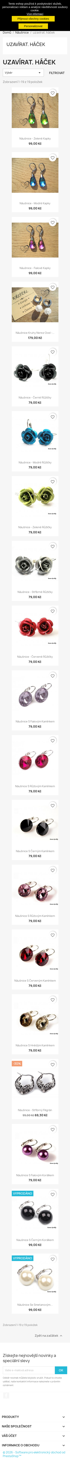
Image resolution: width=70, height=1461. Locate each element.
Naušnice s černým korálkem (35, 1240)
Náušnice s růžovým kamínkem (35, 786)
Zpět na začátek (49, 1335)
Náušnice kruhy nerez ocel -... (35, 332)
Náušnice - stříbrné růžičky (35, 592)
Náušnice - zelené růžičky (35, 527)
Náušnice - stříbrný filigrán (35, 1110)
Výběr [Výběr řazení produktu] (23, 72)
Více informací (35, 13)
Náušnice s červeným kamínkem (35, 980)
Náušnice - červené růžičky (35, 656)
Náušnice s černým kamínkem (35, 851)
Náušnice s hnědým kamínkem (35, 1045)
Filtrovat (57, 73)
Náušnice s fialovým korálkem (35, 1175)
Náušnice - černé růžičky (35, 397)
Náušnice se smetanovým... (35, 1304)
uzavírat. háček (26, 44)
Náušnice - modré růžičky (35, 462)
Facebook (6, 1395)
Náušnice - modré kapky (35, 203)
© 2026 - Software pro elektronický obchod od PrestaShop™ (34, 1454)
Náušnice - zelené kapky (35, 138)
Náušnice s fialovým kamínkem (35, 721)
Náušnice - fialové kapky (35, 268)
